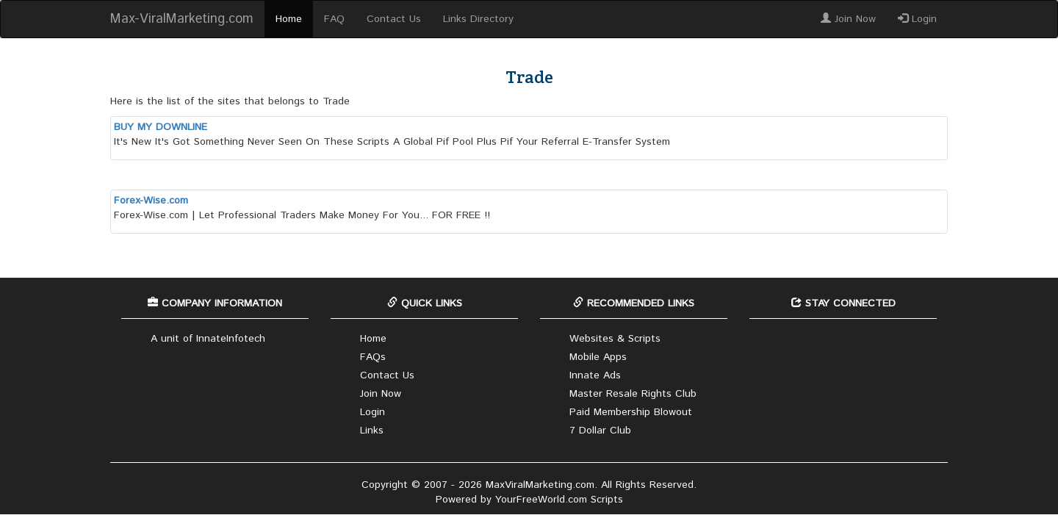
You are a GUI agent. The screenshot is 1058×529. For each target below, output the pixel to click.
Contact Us (394, 19)
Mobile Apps (598, 357)
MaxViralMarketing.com (540, 485)
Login (917, 19)
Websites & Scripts (615, 338)
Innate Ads (595, 375)
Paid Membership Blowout (630, 412)
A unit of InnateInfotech (208, 338)
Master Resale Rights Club (633, 393)
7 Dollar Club (600, 430)
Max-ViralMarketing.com (181, 19)
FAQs (373, 357)
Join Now (848, 19)
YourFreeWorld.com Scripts (559, 499)
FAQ (334, 19)
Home (289, 19)
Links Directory (478, 19)
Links (372, 430)
